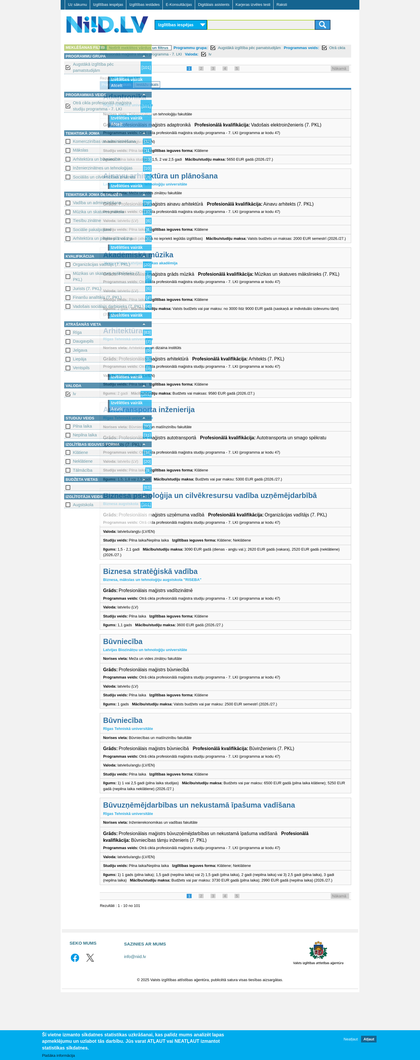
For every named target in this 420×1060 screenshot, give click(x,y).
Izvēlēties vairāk (127, 79)
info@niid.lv (135, 1024)
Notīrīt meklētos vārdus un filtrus (195, 48)
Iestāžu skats (204, 84)
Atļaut (368, 1039)
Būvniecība (179, 685)
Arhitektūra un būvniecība (96, 159)
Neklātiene (83, 461)
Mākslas (80, 150)
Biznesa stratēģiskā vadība (207, 615)
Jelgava (80, 350)
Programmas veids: (176, 54)
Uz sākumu (77, 4)
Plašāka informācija (58, 1055)
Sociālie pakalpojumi (92, 229)
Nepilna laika (85, 435)
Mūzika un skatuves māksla (98, 211)
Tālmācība (82, 470)
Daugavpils (83, 341)
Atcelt (117, 85)
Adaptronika (181, 97)
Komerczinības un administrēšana (104, 141)
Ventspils (81, 367)
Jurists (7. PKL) (87, 288)
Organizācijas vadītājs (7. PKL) (101, 264)
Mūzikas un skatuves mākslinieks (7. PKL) (106, 276)
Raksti (281, 4)
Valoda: (312, 54)
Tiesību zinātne (87, 220)
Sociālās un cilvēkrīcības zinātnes (104, 177)
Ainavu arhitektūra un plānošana (217, 182)
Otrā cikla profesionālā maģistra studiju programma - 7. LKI (102, 105)
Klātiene (80, 452)
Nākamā (339, 68)
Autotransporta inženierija (205, 436)
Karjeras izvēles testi (253, 4)
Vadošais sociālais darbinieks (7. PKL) (108, 306)
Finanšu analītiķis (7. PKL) (97, 297)
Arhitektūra (179, 357)
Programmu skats (173, 84)
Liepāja (79, 359)
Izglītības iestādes (144, 4)
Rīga (77, 332)
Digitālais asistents (214, 4)
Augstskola (83, 504)
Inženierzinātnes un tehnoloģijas (102, 168)
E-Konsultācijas (179, 4)
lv (74, 393)
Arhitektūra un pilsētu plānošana (102, 238)
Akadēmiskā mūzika (195, 274)
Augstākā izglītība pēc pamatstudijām (93, 67)
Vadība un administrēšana (97, 202)
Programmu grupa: (247, 48)
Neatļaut (351, 1039)
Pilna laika (82, 426)
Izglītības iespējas (108, 4)
